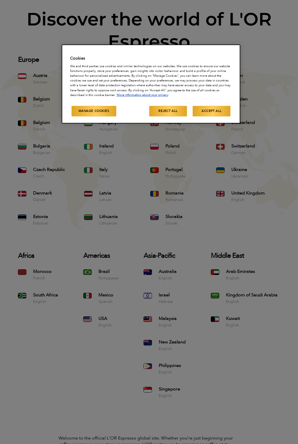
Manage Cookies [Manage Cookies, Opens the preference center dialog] (93, 111)
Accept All (212, 111)
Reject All (168, 111)
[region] (151, 84)
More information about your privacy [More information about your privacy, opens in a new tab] (142, 95)
